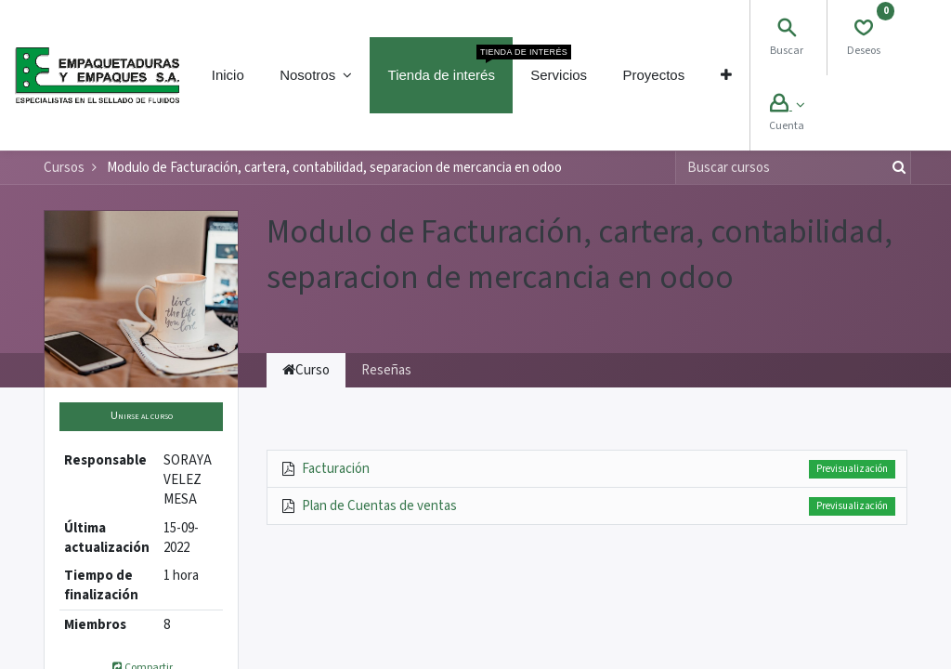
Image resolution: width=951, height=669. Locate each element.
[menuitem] (228, 75)
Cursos (64, 167)
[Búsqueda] (895, 167)
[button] (725, 75)
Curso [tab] (306, 370)
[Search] (786, 30)
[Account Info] (787, 105)
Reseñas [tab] (386, 370)
